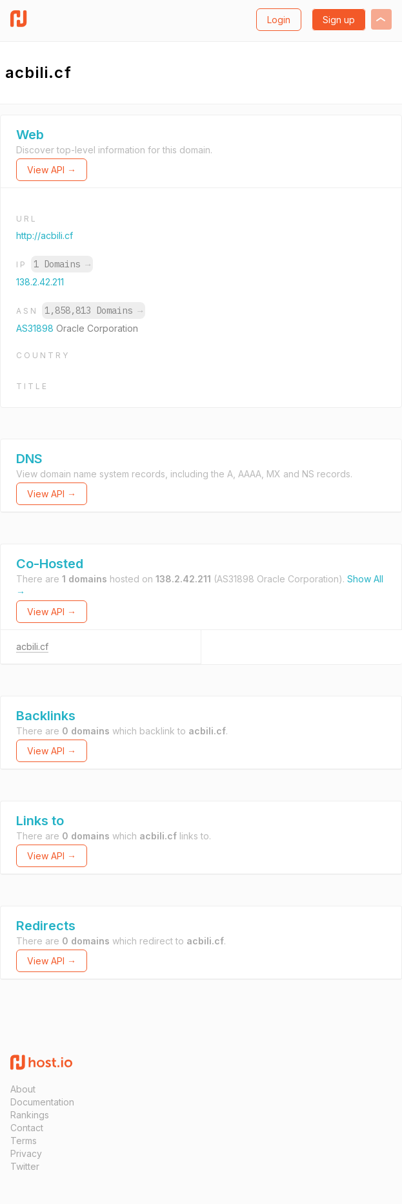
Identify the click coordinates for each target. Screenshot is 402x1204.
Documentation (42, 1101)
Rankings (29, 1114)
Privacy (26, 1153)
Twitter (24, 1166)
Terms (23, 1140)
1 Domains (62, 264)
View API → (51, 169)
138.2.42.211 (40, 281)
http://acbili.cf (44, 235)
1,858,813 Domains (94, 310)
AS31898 (36, 328)
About (22, 1089)
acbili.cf (32, 646)
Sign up (339, 19)
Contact (26, 1127)
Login (278, 19)
